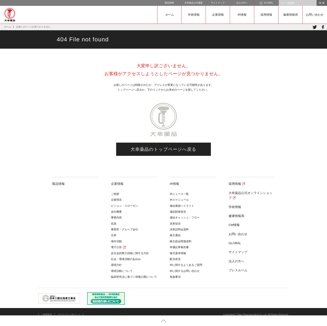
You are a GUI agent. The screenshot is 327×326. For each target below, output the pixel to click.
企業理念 (116, 199)
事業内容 (116, 217)
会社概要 (116, 211)
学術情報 (194, 14)
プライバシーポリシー (69, 314)
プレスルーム (238, 270)
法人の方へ (242, 2)
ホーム (169, 14)
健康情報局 (290, 14)
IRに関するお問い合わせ (185, 271)
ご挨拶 (115, 193)
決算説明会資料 (179, 229)
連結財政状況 (178, 211)
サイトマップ (218, 2)
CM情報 (234, 225)
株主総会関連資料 (180, 241)
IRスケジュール (179, 199)
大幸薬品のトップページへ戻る (164, 149)
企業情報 (218, 14)
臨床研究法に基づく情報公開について (134, 276)
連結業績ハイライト (182, 205)
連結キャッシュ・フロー (185, 217)
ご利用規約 (46, 314)
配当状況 (175, 259)
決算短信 (175, 223)
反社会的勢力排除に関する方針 (130, 253)
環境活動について (122, 271)
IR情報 (242, 14)
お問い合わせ (314, 14)
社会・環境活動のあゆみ (126, 259)
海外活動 (116, 241)
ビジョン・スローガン (124, 205)
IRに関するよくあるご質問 (186, 264)
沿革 (113, 235)
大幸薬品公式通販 (193, 2)
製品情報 (169, 2)
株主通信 (175, 235)
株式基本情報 (178, 253)
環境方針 (116, 264)
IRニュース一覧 (179, 193)
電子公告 (116, 247)
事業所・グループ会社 (124, 229)
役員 (113, 223)
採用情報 (266, 14)
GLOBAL (266, 3)
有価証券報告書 (179, 247)
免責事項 (175, 276)
